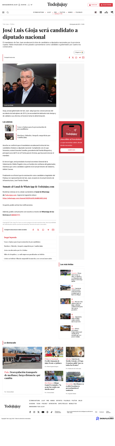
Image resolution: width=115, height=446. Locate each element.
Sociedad (32, 404)
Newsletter (58, 14)
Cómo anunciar (108, 412)
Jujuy (49, 12)
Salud (80, 401)
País (55, 12)
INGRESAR (94, 5)
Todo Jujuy (6, 24)
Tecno (38, 404)
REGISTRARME (107, 5)
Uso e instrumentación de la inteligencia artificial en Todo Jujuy (80, 412)
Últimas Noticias (38, 12)
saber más (71, 150)
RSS (96, 412)
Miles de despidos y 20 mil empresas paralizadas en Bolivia (24, 254)
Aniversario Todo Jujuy (37, 407)
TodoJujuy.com (11, 195)
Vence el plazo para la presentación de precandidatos (22, 242)
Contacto (101, 412)
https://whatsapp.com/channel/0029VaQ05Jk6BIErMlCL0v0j (25, 198)
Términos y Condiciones (58, 412)
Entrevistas (53, 404)
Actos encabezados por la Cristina (15, 250)
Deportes (59, 401)
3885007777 (15, 215)
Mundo (70, 12)
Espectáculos (63, 404)
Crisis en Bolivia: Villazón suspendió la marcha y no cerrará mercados (28, 258)
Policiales (79, 12)
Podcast (45, 404)
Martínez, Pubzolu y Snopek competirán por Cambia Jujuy (23, 246)
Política (62, 12)
